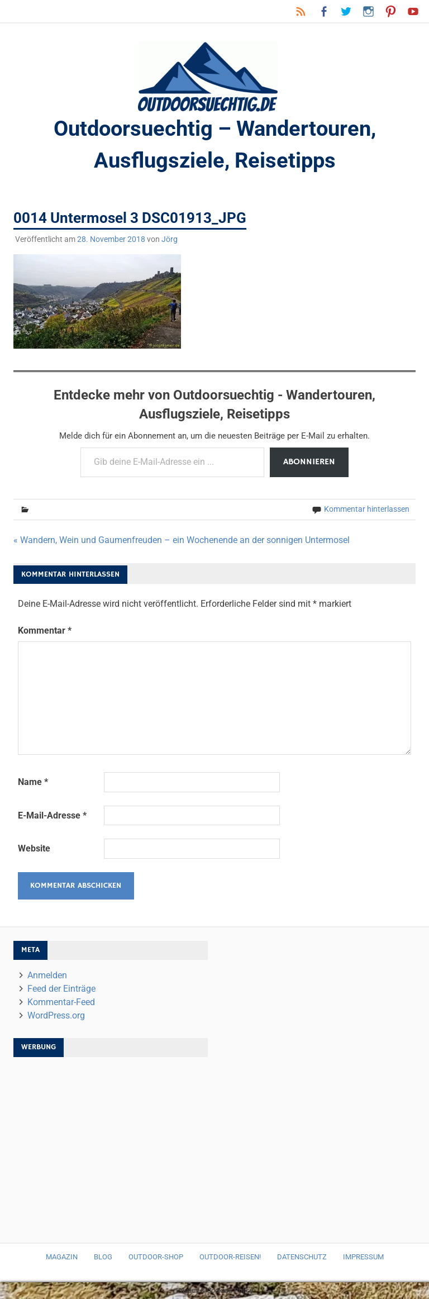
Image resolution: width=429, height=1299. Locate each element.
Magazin (62, 1257)
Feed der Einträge (61, 988)
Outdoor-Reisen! (230, 1257)
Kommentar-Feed (61, 1002)
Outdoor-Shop (155, 1257)
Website (34, 848)
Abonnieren (309, 462)
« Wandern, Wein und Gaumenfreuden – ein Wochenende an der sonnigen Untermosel (181, 540)
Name (33, 782)
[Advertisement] (110, 1144)
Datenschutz (302, 1257)
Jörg (169, 239)
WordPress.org (56, 1015)
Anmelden (47, 975)
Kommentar (45, 630)
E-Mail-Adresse (52, 815)
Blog (103, 1257)
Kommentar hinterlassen (366, 509)
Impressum (363, 1257)
